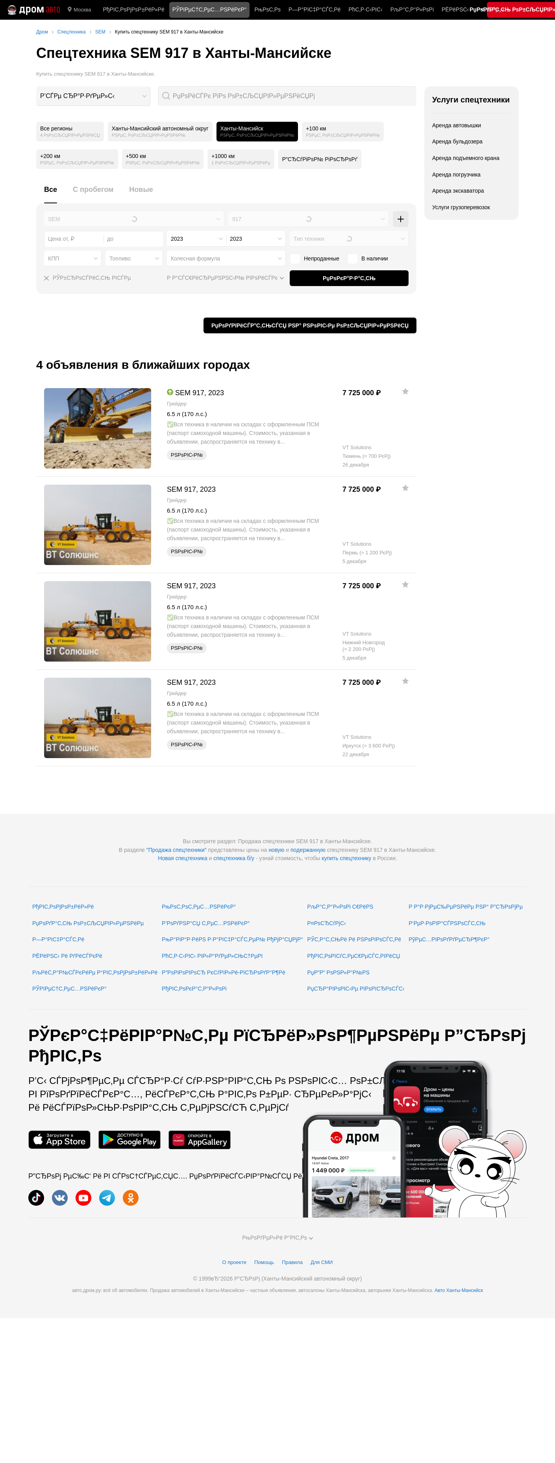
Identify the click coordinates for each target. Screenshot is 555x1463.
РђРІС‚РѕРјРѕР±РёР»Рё (133, 9)
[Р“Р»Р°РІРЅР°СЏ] (34, 10)
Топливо (120, 258)
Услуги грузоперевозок (461, 207)
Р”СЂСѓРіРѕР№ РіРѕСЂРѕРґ (319, 159)
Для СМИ (322, 1262)
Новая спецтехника (182, 858)
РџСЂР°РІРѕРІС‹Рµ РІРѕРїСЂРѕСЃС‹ (356, 988)
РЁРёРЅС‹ (455, 9)
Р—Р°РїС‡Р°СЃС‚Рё (314, 9)
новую (276, 850)
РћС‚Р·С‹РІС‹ (365, 9)
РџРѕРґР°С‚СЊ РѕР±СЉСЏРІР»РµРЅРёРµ (88, 923)
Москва (79, 10)
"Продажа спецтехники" (176, 850)
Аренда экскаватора (458, 191)
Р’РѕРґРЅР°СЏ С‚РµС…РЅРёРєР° (206, 923)
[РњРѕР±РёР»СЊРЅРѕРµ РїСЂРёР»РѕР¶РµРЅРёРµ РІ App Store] (59, 1139)
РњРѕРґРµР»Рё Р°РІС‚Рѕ (277, 1237)
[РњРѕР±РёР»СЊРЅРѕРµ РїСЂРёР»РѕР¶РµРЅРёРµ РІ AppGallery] (199, 1139)
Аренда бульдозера (457, 141)
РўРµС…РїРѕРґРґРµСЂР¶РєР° (449, 939)
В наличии (374, 258)
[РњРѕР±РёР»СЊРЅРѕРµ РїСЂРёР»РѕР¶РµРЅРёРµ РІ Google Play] (129, 1139)
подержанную (308, 850)
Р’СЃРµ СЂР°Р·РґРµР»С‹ (77, 96)
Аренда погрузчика (456, 174)
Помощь (264, 1262)
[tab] (50, 194)
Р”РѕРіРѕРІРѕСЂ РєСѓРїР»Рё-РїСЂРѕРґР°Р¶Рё (223, 972)
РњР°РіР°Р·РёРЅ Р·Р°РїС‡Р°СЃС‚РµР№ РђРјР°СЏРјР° (232, 939)
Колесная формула (195, 258)
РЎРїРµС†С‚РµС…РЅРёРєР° (69, 988)
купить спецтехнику (346, 858)
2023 (177, 239)
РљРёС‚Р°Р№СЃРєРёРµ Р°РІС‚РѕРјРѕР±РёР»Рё (94, 972)
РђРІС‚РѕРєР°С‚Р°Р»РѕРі (194, 988)
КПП (53, 258)
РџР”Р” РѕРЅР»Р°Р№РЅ (338, 972)
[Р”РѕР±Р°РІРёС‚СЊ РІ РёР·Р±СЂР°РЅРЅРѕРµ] (405, 391)
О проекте (234, 1262)
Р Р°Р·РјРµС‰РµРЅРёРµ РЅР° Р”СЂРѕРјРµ (466, 906)
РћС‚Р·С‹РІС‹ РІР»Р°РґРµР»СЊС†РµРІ (212, 956)
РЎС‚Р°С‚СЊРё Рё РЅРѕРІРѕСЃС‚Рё (354, 939)
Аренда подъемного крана (466, 158)
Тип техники (309, 239)
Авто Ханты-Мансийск (459, 1290)
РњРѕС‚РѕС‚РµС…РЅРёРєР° (199, 906)
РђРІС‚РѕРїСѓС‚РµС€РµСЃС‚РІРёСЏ (353, 956)
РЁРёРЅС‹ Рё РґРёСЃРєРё (67, 956)
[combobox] (93, 96)
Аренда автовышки (456, 125)
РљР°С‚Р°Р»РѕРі (412, 9)
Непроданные (321, 258)
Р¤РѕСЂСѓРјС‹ (326, 923)
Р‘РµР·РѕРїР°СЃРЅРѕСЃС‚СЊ (447, 923)
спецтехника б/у (233, 858)
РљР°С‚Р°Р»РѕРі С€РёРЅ (340, 906)
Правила (292, 1262)
